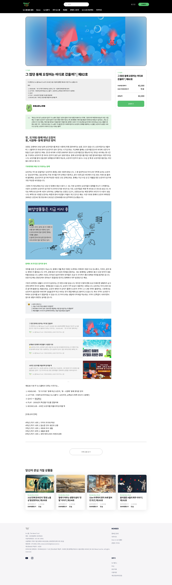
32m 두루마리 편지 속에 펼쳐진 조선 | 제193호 (100, 499)
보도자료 (114, 569)
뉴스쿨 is (114, 563)
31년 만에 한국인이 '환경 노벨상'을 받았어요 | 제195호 (39, 499)
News (38, 10)
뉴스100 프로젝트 (87, 10)
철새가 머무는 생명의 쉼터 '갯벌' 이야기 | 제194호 (69, 499)
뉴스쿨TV (46, 10)
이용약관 (114, 572)
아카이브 (99, 10)
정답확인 (38, 398)
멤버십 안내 (115, 533)
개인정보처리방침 (117, 575)
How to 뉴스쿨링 (117, 540)
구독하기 (143, 4)
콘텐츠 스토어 (74, 10)
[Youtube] (26, 558)
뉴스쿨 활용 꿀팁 (28, 10)
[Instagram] (32, 558)
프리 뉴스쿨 (56, 10)
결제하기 (131, 104)
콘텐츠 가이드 (116, 543)
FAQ (113, 566)
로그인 (133, 4)
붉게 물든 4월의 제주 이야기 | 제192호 (131, 499)
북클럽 (65, 10)
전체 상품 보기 (86, 452)
